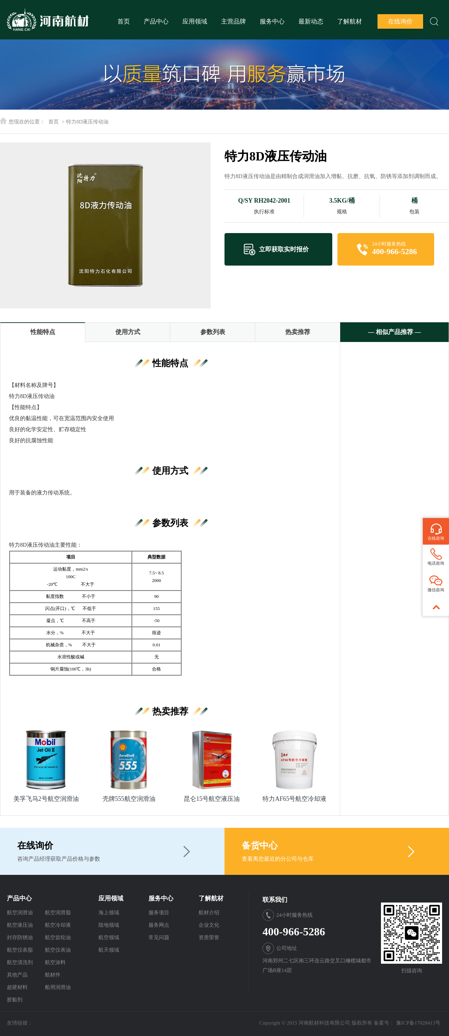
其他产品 (17, 975)
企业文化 (209, 925)
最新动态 (310, 21)
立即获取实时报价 (284, 249)
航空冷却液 (58, 925)
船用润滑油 (58, 987)
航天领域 (108, 950)
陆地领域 (108, 925)
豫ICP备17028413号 (418, 1023)
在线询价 (400, 21)
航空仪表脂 (20, 950)
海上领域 (108, 912)
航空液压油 (20, 925)
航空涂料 (55, 962)
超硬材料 (17, 987)
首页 (123, 21)
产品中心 (156, 21)
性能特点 (42, 332)
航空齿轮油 (58, 937)
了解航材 (349, 21)
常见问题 (159, 937)
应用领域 (194, 21)
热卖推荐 (297, 332)
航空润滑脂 (58, 912)
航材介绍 (209, 912)
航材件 (52, 975)
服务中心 (272, 21)
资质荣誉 (209, 937)
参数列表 (212, 332)
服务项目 (159, 912)
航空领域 (108, 937)
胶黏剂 (14, 999)
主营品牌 (233, 21)
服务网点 (159, 925)
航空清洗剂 (20, 962)
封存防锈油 (20, 937)
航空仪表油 (58, 950)
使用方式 (127, 332)
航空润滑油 (20, 912)
